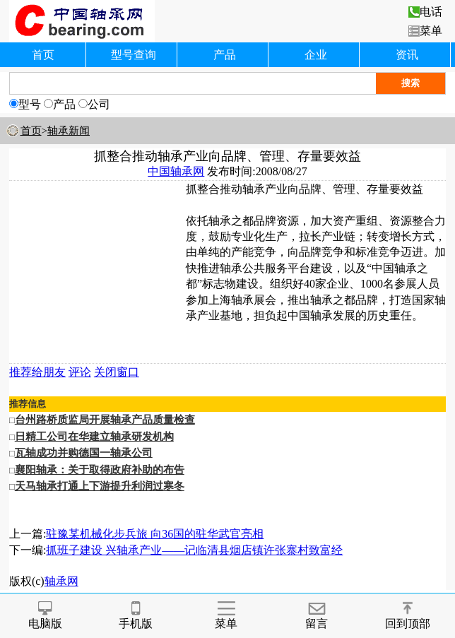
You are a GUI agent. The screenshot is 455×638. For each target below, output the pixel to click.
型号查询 (133, 55)
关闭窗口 (116, 372)
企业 (316, 55)
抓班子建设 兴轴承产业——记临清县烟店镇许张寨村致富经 (194, 550)
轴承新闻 (68, 130)
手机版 (136, 615)
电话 (425, 12)
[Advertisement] (97, 270)
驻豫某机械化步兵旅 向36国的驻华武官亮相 (155, 534)
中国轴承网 (176, 171)
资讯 (407, 55)
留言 (316, 615)
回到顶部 (407, 615)
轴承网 (61, 581)
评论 (80, 372)
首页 (43, 55)
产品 (224, 55)
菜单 (425, 31)
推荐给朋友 (37, 372)
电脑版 (45, 615)
